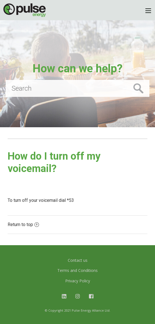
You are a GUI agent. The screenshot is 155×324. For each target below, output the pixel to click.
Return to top (23, 224)
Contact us (78, 260)
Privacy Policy (77, 280)
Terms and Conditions (77, 270)
